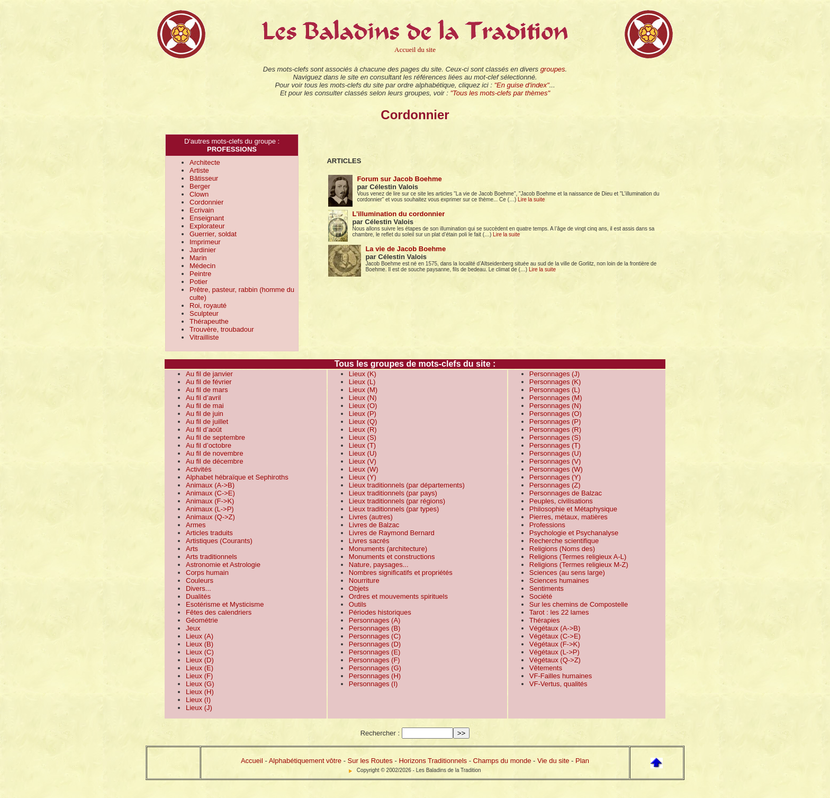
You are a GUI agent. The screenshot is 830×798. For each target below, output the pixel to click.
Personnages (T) (555, 445)
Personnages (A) (375, 620)
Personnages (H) (375, 676)
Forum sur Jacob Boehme (399, 179)
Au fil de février (209, 382)
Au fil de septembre (215, 437)
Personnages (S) (555, 437)
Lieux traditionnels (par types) (394, 509)
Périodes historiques (380, 612)
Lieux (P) (362, 414)
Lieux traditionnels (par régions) (397, 501)
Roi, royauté (208, 305)
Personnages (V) (555, 461)
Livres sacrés (369, 541)
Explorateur (207, 226)
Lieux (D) (200, 660)
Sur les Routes (370, 761)
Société (540, 596)
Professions (547, 525)
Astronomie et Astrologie (223, 565)
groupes (552, 69)
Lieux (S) (362, 437)
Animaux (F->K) (210, 501)
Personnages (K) (555, 382)
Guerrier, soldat (213, 234)
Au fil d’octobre (208, 445)
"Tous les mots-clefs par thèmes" (500, 93)
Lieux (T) (362, 445)
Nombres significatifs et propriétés (401, 573)
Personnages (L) (554, 390)
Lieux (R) (363, 429)
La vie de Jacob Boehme (405, 249)
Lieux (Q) (363, 421)
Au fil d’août (204, 429)
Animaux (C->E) (210, 493)
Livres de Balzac (374, 525)
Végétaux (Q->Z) (555, 660)
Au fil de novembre (214, 453)
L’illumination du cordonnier (398, 214)
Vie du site (553, 761)
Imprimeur (205, 242)
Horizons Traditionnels (433, 761)
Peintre (200, 274)
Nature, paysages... (379, 565)
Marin (198, 258)
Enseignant (207, 218)
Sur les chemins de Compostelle (578, 604)
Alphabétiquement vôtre (305, 761)
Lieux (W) (363, 469)
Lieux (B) (199, 644)
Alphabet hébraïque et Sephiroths (237, 477)
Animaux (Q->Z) (210, 517)
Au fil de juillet (207, 421)
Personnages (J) (554, 374)
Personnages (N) (555, 406)
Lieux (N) (363, 398)
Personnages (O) (555, 414)
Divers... (198, 588)
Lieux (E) (199, 668)
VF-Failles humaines (560, 676)
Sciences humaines (559, 580)
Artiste (199, 170)
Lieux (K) (362, 374)
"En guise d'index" (521, 85)
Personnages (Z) (555, 485)
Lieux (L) (362, 382)
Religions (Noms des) (562, 549)
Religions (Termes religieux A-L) (578, 557)
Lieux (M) (363, 390)
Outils (357, 604)
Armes (196, 525)
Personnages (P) (555, 421)
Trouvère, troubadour (222, 329)
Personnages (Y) (555, 477)
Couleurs (199, 580)
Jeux (193, 628)
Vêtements (545, 668)
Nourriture (364, 580)
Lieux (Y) (362, 477)
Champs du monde (502, 761)
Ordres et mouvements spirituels (398, 596)
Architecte (205, 162)
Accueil (252, 761)
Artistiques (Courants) (219, 541)
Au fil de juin (204, 414)
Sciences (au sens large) (567, 573)
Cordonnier (206, 202)
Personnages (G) (375, 668)
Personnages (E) (375, 652)
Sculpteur (204, 313)
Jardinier (203, 250)
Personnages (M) (555, 398)
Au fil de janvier (209, 374)
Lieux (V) (362, 461)
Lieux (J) (199, 708)
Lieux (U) (363, 453)
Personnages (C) (375, 636)
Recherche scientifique (564, 541)
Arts (192, 549)
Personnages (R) (555, 429)
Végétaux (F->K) (554, 644)
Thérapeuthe (209, 321)
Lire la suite (531, 199)
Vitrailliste (204, 337)
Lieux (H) (200, 692)
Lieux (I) (198, 700)
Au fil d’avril (203, 398)
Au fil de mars (207, 390)
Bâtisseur (204, 178)
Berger (200, 186)
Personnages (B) (375, 628)
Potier (199, 282)
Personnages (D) (375, 644)
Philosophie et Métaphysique (573, 509)
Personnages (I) (373, 684)
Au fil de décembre (214, 461)
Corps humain (207, 573)
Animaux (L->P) (210, 509)
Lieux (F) (199, 676)
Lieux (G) (200, 684)
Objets (359, 588)
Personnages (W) (556, 469)
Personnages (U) (555, 453)
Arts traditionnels (211, 557)
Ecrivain (202, 210)
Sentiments (546, 588)
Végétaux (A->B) (554, 628)
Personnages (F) (374, 660)
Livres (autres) (371, 517)
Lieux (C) (200, 652)
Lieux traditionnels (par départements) (407, 485)
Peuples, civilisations (561, 501)
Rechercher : (380, 733)
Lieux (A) (199, 636)
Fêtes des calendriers (218, 612)
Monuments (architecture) (388, 549)
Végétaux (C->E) (555, 636)
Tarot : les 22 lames (559, 612)
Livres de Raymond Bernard (392, 533)
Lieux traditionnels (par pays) (393, 493)
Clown (199, 194)
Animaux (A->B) (210, 485)
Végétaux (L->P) (554, 652)
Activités (198, 469)
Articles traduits (209, 533)
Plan (582, 761)
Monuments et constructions (392, 557)
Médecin (202, 266)
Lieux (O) (363, 406)
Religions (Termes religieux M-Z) (578, 565)
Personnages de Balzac (565, 493)
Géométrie (202, 620)
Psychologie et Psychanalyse (573, 533)
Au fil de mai (205, 406)
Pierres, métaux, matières (568, 517)
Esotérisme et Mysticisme (225, 604)
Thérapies (544, 620)
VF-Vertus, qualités (558, 684)
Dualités (198, 596)
